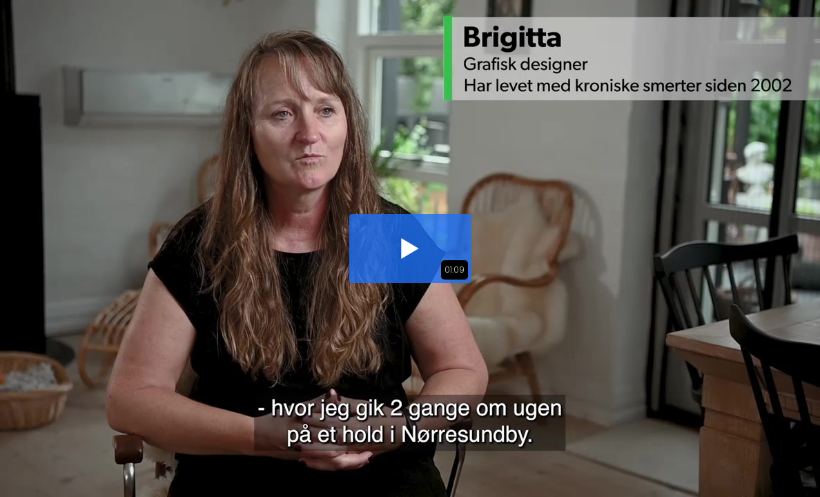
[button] (410, 248)
